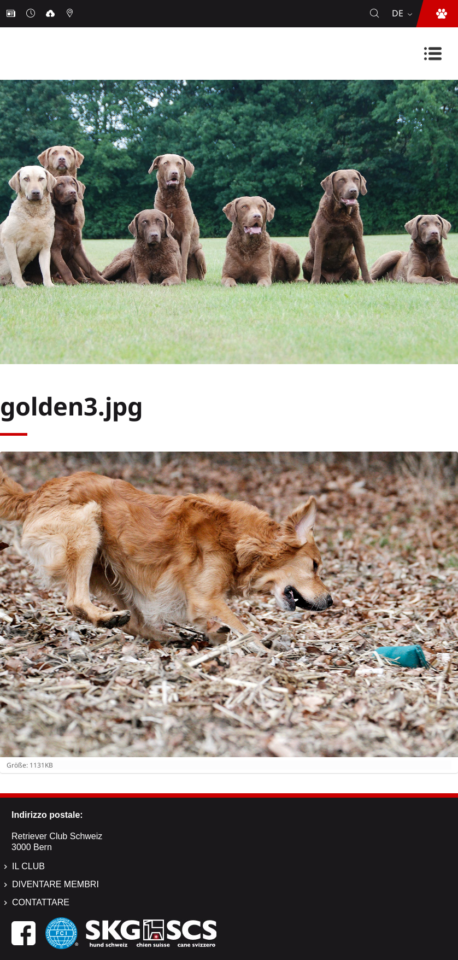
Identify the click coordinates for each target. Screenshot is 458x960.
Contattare (40, 902)
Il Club (28, 866)
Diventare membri (55, 884)
